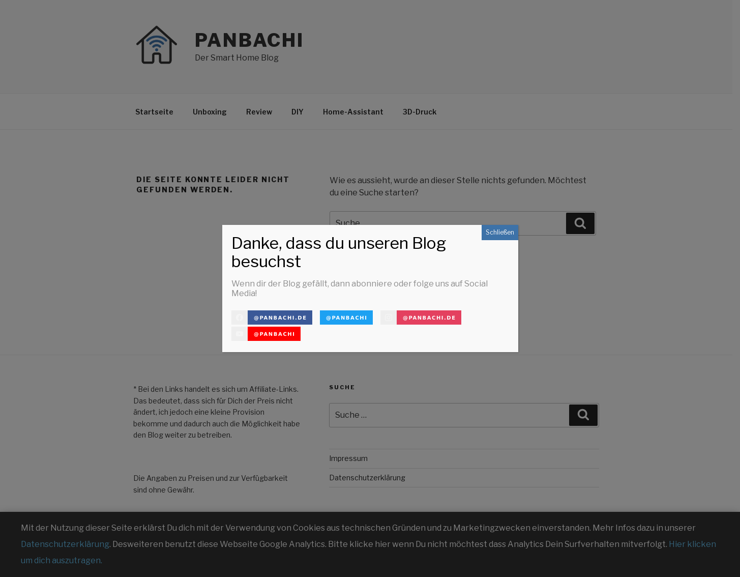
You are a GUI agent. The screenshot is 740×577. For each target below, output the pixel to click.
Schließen (500, 232)
